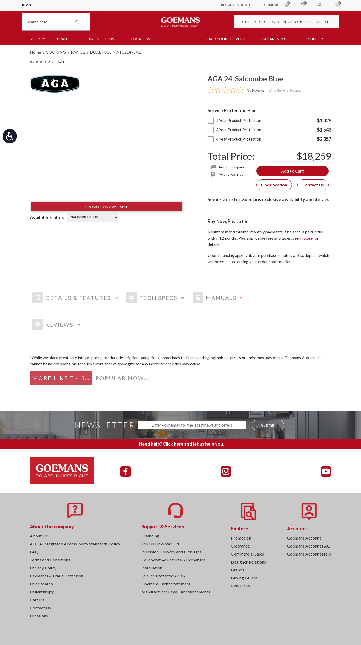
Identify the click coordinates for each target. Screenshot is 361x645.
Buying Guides (244, 577)
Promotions (101, 39)
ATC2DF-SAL (128, 52)
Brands (64, 39)
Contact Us (313, 184)
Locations (141, 39)
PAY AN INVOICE (276, 39)
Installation (151, 567)
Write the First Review (285, 90)
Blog (26, 5)
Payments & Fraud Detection (56, 575)
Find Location (274, 184)
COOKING (56, 52)
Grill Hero (240, 585)
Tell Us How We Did (160, 543)
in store (306, 237)
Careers (37, 599)
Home (35, 52)
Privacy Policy (43, 567)
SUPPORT (316, 39)
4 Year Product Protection (234, 139)
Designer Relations (248, 561)
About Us (39, 535)
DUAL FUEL (100, 52)
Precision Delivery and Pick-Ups (171, 551)
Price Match (41, 583)
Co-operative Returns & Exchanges (173, 559)
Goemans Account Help (309, 553)
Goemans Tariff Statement (166, 583)
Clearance (240, 545)
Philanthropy (42, 591)
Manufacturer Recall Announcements (175, 591)
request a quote (236, 5)
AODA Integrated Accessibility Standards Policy (75, 543)
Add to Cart (292, 170)
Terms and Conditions (50, 559)
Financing (150, 535)
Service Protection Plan (163, 575)
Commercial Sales (247, 553)
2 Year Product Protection (234, 120)
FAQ (34, 551)
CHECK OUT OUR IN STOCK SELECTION (286, 22)
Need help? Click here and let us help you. (181, 444)
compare (276, 5)
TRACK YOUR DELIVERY (224, 39)
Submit (268, 424)
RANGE (78, 52)
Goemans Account (304, 537)
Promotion (241, 537)
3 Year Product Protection (234, 129)
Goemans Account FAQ (309, 545)
